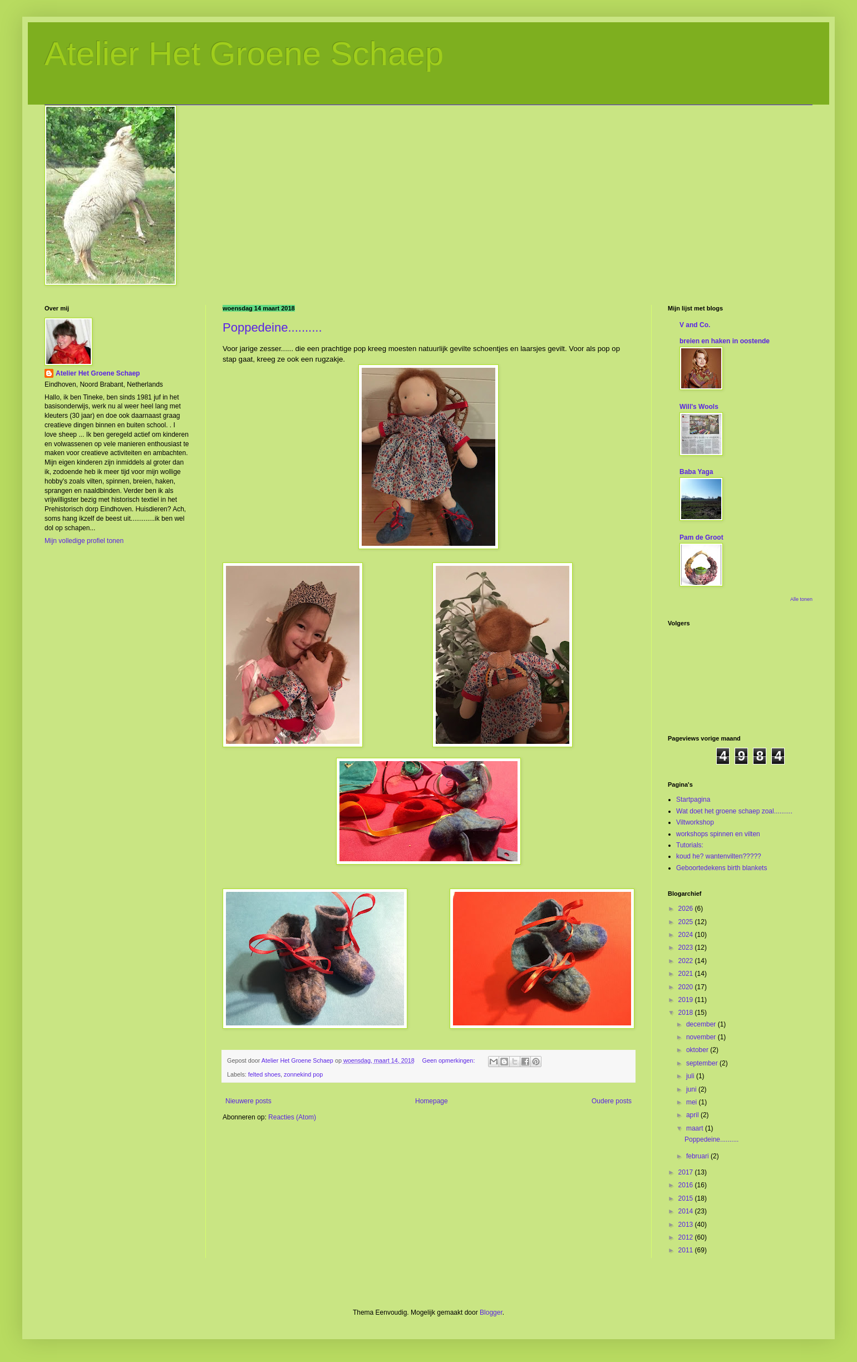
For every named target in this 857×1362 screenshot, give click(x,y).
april (693, 1115)
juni (692, 1089)
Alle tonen (801, 599)
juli (691, 1076)
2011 (686, 1250)
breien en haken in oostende (724, 341)
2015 (686, 1198)
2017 (686, 1172)
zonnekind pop (303, 1074)
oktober (698, 1050)
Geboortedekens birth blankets (721, 868)
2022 (686, 961)
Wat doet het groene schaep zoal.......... (734, 811)
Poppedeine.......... (272, 327)
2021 (686, 974)
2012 (686, 1237)
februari (698, 1156)
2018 (686, 1012)
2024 (686, 935)
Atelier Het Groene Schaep (244, 53)
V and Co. (694, 325)
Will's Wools (698, 407)
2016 (686, 1185)
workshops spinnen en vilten (718, 834)
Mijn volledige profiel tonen (84, 541)
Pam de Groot (701, 537)
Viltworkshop (695, 822)
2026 (686, 908)
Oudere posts (612, 1101)
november (702, 1037)
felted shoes (264, 1074)
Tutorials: (689, 845)
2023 (686, 947)
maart (695, 1128)
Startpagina (693, 799)
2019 (686, 1000)
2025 (686, 922)
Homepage (431, 1101)
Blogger (491, 1312)
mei (692, 1102)
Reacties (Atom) (292, 1117)
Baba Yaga (696, 472)
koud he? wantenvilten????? (718, 856)
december (702, 1024)
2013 (686, 1224)
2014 (686, 1211)
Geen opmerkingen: (449, 1060)
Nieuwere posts (248, 1101)
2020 (686, 987)
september (703, 1063)
